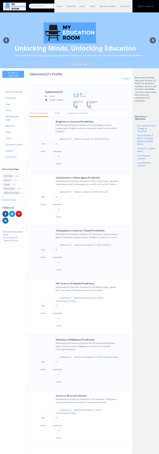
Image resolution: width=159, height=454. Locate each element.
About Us (71, 6)
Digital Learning (11, 192)
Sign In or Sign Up (146, 6)
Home (59, 6)
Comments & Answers (77, 113)
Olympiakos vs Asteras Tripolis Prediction (80, 230)
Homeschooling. (111, 357)
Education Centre (107, 6)
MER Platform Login (12, 118)
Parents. (105, 139)
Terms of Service (10, 240)
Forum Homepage (14, 91)
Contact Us (125, 6)
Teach (92, 6)
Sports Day (9, 188)
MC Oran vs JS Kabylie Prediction (75, 283)
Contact (126, 78)
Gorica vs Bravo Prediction (71, 395)
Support (9, 150)
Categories (10, 98)
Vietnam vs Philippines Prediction (75, 339)
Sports (7, 180)
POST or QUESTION (13, 74)
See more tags (9, 199)
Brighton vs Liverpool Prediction (74, 121)
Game (7, 184)
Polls (57, 113)
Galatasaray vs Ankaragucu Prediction (78, 177)
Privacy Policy (9, 237)
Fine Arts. (104, 192)
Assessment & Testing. (66, 301)
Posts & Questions (39, 113)
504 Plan (8, 176)
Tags (7, 104)
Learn (82, 6)
